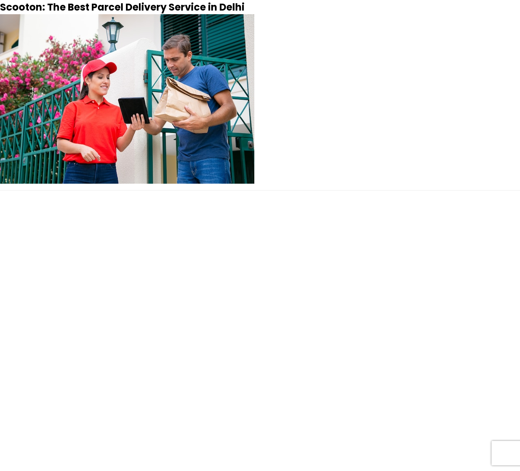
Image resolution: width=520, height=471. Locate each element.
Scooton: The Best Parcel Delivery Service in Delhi (122, 7)
